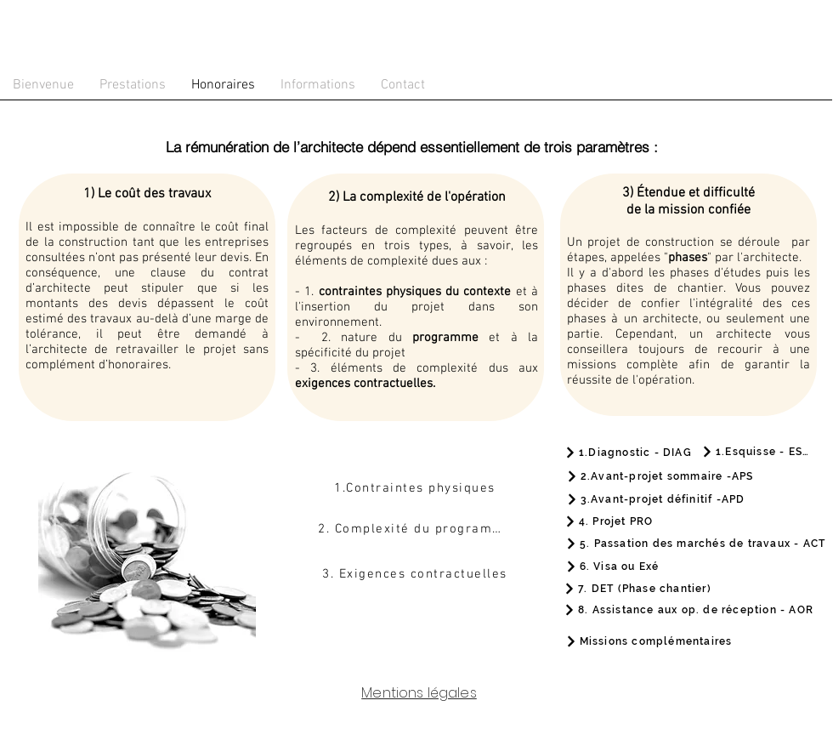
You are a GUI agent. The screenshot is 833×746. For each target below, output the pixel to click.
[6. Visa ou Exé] (612, 566)
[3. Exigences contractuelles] (416, 574)
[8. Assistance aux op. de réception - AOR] (688, 609)
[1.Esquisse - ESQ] (756, 452)
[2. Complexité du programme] (416, 529)
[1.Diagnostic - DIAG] (628, 452)
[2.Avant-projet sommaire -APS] (659, 476)
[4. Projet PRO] (608, 521)
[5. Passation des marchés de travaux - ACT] (695, 543)
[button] (132, 85)
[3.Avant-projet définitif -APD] (655, 499)
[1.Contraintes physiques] (416, 488)
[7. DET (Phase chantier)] (637, 588)
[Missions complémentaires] (648, 641)
